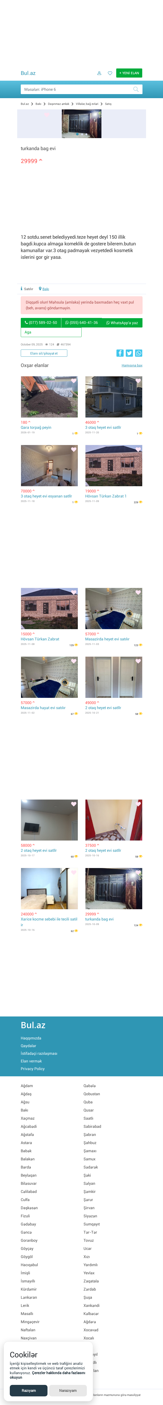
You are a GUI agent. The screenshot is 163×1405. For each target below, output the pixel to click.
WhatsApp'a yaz (122, 323)
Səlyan (89, 1183)
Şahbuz (90, 1142)
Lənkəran (29, 1297)
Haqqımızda (31, 1038)
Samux (89, 1159)
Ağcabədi (29, 1126)
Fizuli (25, 1216)
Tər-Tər (90, 1232)
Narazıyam (68, 1390)
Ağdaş (26, 1094)
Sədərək (91, 1167)
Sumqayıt (92, 1224)
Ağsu (25, 1102)
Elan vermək (31, 1061)
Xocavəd (91, 1330)
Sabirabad (92, 1126)
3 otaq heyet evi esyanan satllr (46, 496)
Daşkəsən (29, 1208)
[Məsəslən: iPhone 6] (81, 89)
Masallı (27, 1313)
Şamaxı (90, 1151)
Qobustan (92, 1094)
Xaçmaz (28, 1118)
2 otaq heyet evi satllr (103, 707)
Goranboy (29, 1240)
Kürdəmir (29, 1289)
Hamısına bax (132, 365)
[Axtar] (137, 89)
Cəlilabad (29, 1191)
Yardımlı (91, 1265)
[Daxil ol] (97, 77)
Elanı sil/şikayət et (44, 353)
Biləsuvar (29, 1183)
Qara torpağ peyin (36, 427)
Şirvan (89, 1208)
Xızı (87, 1256)
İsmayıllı (28, 1281)
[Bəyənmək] (46, 115)
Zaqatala (91, 1281)
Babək (26, 1151)
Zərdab (90, 1289)
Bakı (45, 289)
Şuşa (88, 1297)
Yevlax (89, 1273)
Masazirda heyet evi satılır (107, 639)
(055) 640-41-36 (81, 322)
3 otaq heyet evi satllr (103, 427)
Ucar (88, 1248)
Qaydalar (28, 1046)
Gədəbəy (28, 1224)
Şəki (87, 1175)
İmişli (25, 1273)
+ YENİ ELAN (129, 73)
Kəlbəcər (91, 1313)
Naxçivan (29, 1338)
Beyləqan (29, 1175)
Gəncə (26, 1232)
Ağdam (27, 1085)
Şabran (90, 1134)
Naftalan (28, 1330)
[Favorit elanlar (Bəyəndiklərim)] (108, 77)
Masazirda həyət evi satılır (43, 707)
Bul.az (28, 73)
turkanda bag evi (99, 919)
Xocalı (89, 1338)
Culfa (25, 1199)
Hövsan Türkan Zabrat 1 (106, 496)
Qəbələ (90, 1085)
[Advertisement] (81, 33)
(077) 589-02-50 (41, 322)
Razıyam (29, 1390)
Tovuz (89, 1240)
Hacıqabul (29, 1265)
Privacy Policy (33, 1068)
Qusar (89, 1110)
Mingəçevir (30, 1322)
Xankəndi (92, 1305)
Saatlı (88, 1118)
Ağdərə (90, 1322)
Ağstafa (27, 1134)
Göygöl (27, 1256)
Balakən (28, 1159)
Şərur (88, 1199)
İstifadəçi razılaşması (39, 1053)
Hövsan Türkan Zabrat (40, 639)
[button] (77, 134)
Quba (88, 1102)
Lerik (25, 1305)
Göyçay (27, 1248)
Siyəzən (90, 1216)
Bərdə (26, 1167)
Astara (26, 1142)
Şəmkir (90, 1191)
